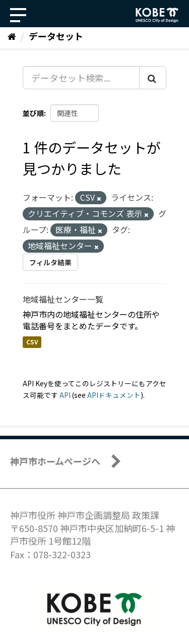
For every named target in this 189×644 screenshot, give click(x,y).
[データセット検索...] (81, 77)
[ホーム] (12, 35)
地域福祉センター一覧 (63, 299)
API (65, 395)
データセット (56, 35)
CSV (32, 342)
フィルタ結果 (50, 262)
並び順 (33, 113)
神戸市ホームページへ (55, 460)
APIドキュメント (114, 395)
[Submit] (152, 77)
